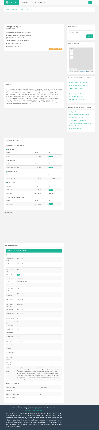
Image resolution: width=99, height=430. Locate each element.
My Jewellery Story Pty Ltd (76, 94)
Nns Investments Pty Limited (77, 85)
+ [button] (71, 50)
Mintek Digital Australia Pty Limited (79, 114)
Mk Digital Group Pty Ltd (76, 112)
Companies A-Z (26, 2)
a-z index (14, 9)
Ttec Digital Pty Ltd (74, 126)
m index (21, 9)
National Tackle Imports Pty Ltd (78, 99)
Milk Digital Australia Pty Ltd (77, 117)
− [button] (71, 53)
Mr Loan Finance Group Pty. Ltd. (78, 82)
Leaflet (71, 71)
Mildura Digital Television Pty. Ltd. (78, 120)
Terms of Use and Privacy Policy (34, 410)
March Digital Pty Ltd (75, 128)
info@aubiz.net (37, 409)
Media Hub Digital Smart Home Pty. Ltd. (80, 123)
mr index (27, 9)
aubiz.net (8, 9)
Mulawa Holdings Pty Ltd (76, 88)
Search (90, 36)
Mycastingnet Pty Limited (76, 96)
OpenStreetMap (83, 71)
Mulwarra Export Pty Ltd (76, 91)
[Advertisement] (49, 17)
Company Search (39, 2)
